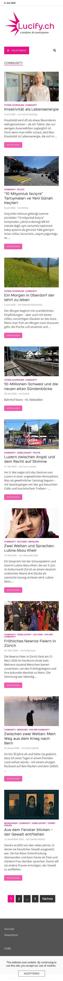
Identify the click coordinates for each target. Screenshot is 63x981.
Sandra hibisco (37, 839)
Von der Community (39, 730)
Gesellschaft (24, 453)
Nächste (47, 899)
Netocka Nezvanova (32, 304)
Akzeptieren (31, 973)
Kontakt (9, 929)
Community (31, 105)
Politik (36, 453)
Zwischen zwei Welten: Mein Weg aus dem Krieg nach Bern (30, 738)
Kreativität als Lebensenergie (31, 109)
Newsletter (11, 935)
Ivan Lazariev (29, 466)
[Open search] (54, 51)
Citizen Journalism (14, 105)
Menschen (33, 542)
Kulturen (22, 542)
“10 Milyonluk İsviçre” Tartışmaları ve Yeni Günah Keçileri (28, 198)
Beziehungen (10, 823)
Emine (25, 207)
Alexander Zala (30, 555)
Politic (20, 190)
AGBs (7, 948)
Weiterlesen (12, 144)
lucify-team (30, 650)
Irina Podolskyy (29, 114)
